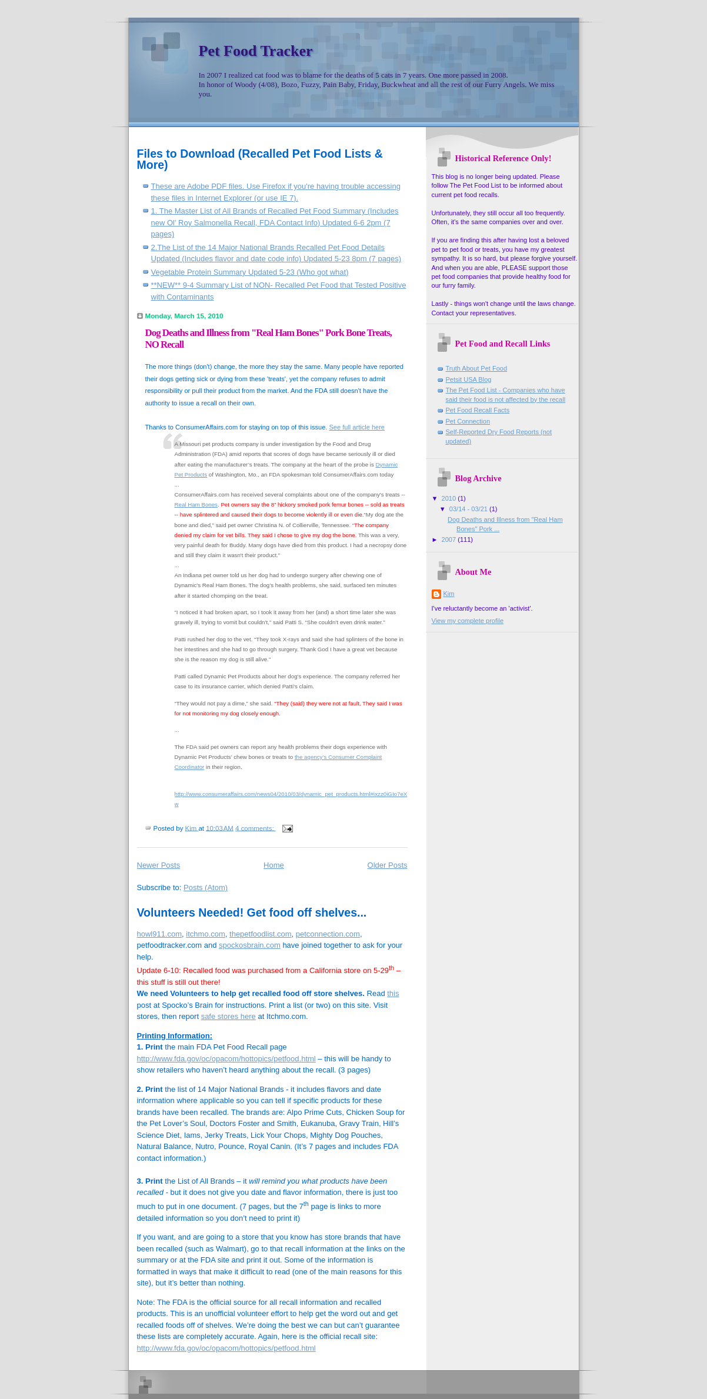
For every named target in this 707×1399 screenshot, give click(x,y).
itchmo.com (205, 934)
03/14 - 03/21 (469, 508)
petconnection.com (328, 934)
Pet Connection (468, 421)
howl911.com (159, 934)
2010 (450, 498)
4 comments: (255, 827)
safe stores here (228, 1016)
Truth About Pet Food (477, 368)
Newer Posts (159, 865)
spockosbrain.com (250, 945)
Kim (449, 593)
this (393, 993)
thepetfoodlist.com (260, 934)
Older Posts (388, 865)
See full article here (357, 427)
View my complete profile (468, 620)
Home (274, 865)
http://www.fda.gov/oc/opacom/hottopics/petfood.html (226, 1058)
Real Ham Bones (196, 504)
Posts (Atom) (206, 887)
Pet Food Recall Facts (478, 410)
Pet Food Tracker (256, 50)
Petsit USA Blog (469, 379)
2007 (450, 539)
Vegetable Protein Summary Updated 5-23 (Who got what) (250, 272)
